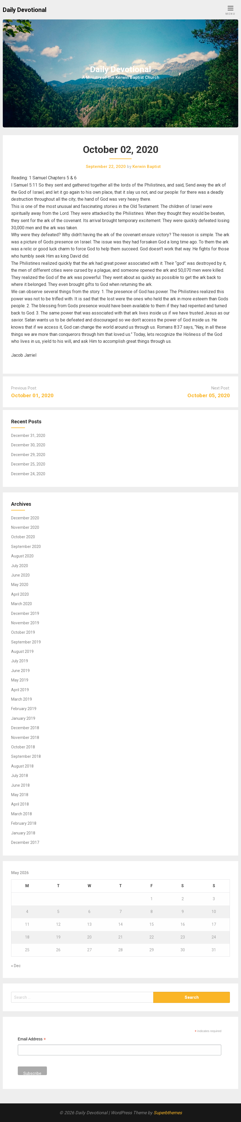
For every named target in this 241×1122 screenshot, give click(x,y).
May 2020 (19, 584)
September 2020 (26, 546)
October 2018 (23, 747)
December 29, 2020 (28, 454)
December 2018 (25, 728)
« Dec (16, 965)
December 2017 (25, 842)
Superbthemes (168, 1112)
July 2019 (19, 661)
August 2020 (22, 556)
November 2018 (25, 737)
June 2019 (20, 670)
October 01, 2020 (32, 395)
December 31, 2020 (28, 435)
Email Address (32, 1040)
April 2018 (20, 804)
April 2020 (20, 594)
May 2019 (19, 680)
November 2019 (25, 623)
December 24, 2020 (28, 474)
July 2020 (19, 565)
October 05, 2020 (208, 395)
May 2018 (19, 795)
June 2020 (20, 575)
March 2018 (21, 814)
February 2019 (23, 708)
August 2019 (22, 651)
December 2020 (25, 518)
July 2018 (19, 775)
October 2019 (23, 632)
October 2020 (23, 537)
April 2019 (20, 690)
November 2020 (25, 527)
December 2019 (25, 613)
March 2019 (21, 699)
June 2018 (20, 785)
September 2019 (26, 642)
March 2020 (21, 604)
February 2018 (23, 823)
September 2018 (26, 756)
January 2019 (23, 718)
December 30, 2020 (28, 445)
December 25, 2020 (28, 464)
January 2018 (23, 833)
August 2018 (22, 766)
